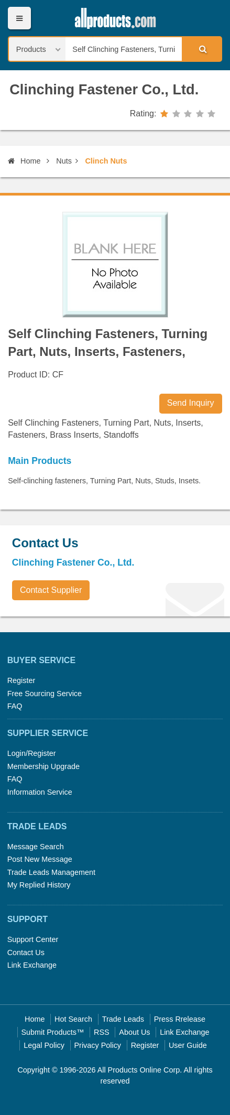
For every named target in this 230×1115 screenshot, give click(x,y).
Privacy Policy (98, 1045)
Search (201, 48)
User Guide (188, 1045)
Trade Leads (123, 1019)
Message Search (35, 846)
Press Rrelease (179, 1019)
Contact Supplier (51, 590)
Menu (19, 18)
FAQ (15, 706)
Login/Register (31, 753)
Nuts (64, 161)
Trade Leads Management (51, 872)
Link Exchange (32, 965)
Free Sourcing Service (44, 693)
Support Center (33, 939)
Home (24, 161)
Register (21, 680)
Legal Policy (44, 1045)
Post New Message (39, 859)
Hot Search (73, 1019)
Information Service (39, 792)
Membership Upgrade (43, 766)
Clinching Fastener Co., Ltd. (104, 89)
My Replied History (39, 885)
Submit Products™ (52, 1032)
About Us (134, 1032)
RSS (101, 1032)
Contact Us (26, 952)
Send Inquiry (190, 402)
